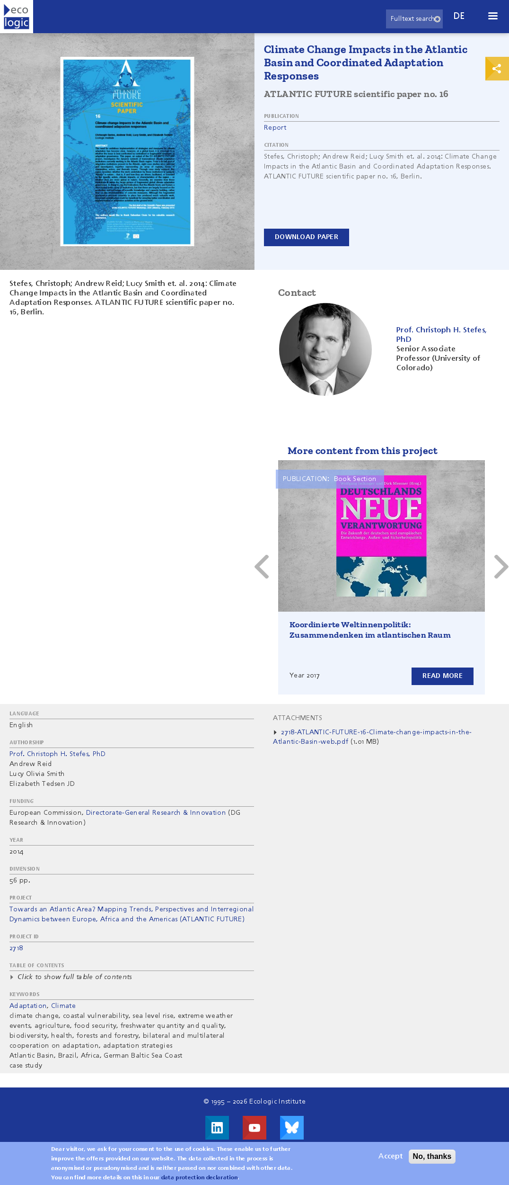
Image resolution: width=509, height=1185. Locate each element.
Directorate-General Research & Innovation (156, 813)
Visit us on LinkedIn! (217, 1128)
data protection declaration (199, 1178)
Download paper (306, 237)
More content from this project (363, 450)
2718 (16, 948)
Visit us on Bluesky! (292, 1128)
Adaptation (28, 1006)
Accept (390, 1156)
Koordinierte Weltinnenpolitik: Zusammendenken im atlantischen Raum (370, 629)
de (459, 16)
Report (275, 128)
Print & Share (497, 68)
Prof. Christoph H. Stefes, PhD (57, 754)
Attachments (298, 718)
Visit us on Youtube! (254, 1128)
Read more (442, 676)
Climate (63, 1006)
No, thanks (432, 1156)
